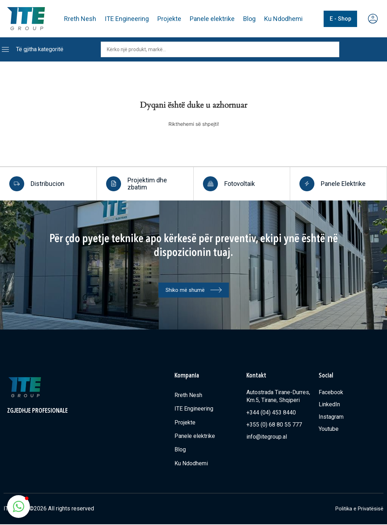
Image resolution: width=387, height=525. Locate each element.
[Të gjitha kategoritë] (5, 49)
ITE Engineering (127, 18)
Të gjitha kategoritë (39, 49)
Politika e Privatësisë (356, 509)
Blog (250, 18)
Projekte (170, 18)
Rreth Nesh (80, 18)
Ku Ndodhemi (284, 18)
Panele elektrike (212, 18)
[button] (18, 506)
